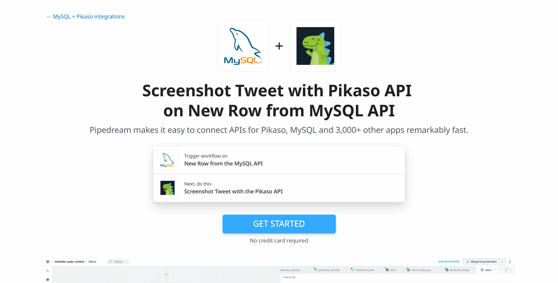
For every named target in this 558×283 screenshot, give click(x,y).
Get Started (279, 223)
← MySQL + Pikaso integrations (85, 16)
